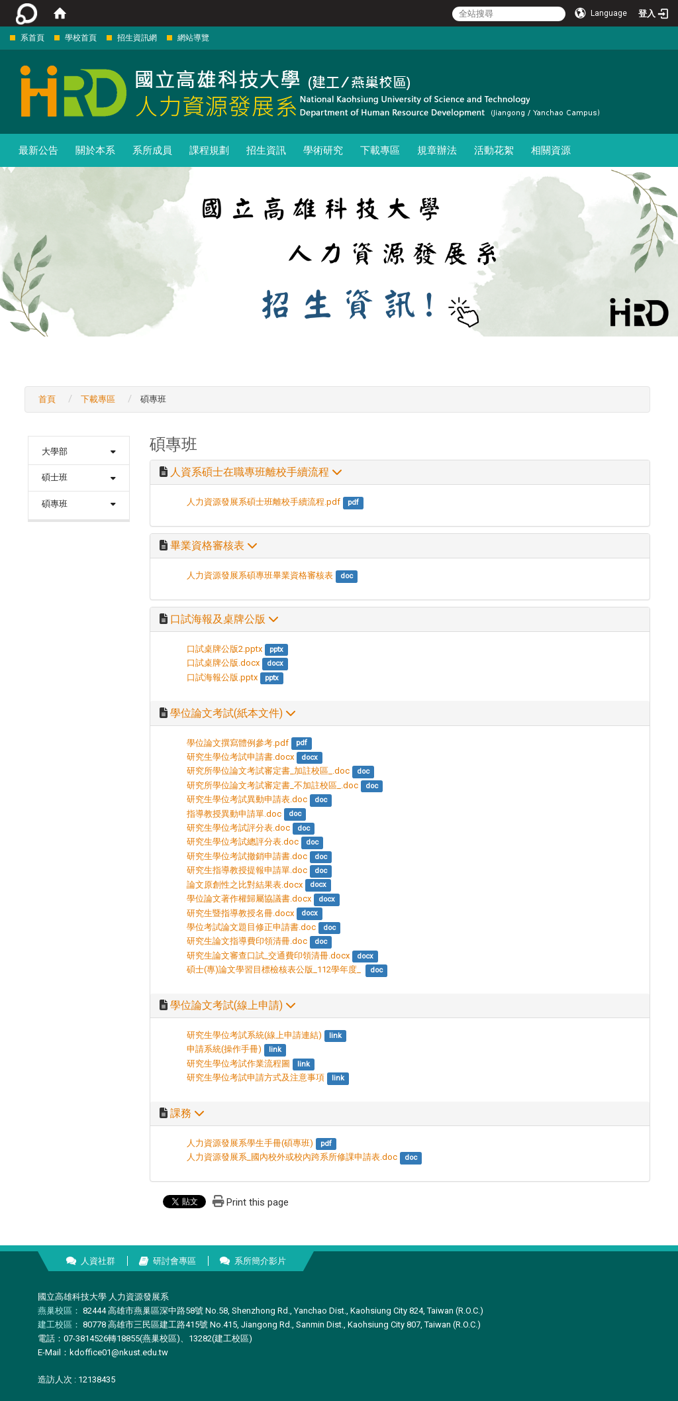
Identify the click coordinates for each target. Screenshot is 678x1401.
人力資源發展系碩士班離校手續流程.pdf (263, 502)
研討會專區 (174, 1261)
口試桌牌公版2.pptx (224, 649)
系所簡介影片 (260, 1261)
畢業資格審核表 (214, 546)
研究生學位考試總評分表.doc (243, 842)
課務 (187, 1113)
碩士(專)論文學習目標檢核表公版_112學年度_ (275, 969)
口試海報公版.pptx (222, 677)
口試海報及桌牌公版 (224, 619)
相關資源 (551, 150)
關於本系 (95, 150)
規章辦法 (437, 150)
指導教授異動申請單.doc (234, 814)
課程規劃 (209, 150)
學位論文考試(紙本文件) (233, 713)
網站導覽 (193, 37)
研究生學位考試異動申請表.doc (247, 799)
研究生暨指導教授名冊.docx (240, 913)
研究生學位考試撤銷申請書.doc (247, 856)
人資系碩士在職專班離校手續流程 (256, 472)
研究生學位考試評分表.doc (238, 828)
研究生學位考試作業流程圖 (238, 1063)
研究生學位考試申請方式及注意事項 (255, 1077)
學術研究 (323, 150)
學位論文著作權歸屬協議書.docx (249, 899)
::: (3, 37)
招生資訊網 (137, 37)
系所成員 (152, 150)
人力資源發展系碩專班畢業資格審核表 (260, 575)
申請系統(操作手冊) (224, 1049)
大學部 (55, 451)
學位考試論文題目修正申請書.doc (251, 927)
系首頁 (32, 37)
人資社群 (98, 1261)
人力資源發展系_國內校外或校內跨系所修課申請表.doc (292, 1157)
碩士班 (55, 477)
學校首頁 (81, 37)
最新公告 (38, 150)
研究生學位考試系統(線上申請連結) (254, 1035)
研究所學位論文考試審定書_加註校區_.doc (268, 771)
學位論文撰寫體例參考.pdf (238, 743)
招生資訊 (266, 150)
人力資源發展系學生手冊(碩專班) (250, 1143)
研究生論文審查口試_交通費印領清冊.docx (268, 955)
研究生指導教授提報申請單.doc (247, 870)
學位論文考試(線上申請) (233, 1006)
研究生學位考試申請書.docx (240, 757)
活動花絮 (494, 150)
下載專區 (380, 150)
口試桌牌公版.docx (223, 663)
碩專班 (55, 504)
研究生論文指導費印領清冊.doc (247, 941)
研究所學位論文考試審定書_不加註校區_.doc (272, 785)
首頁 (47, 399)
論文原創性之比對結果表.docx (245, 885)
